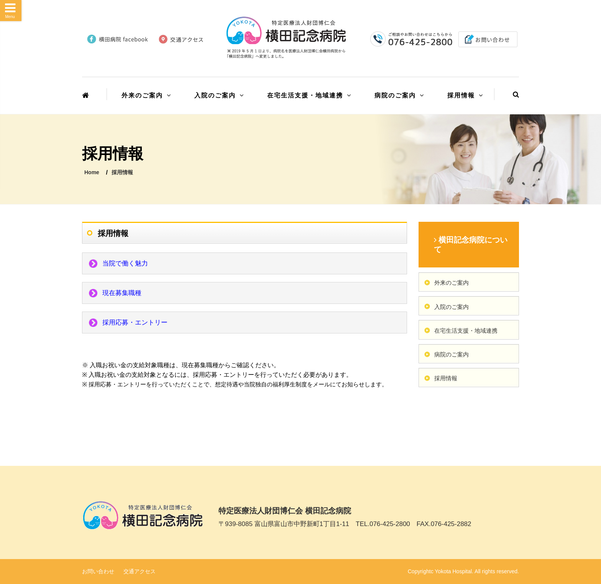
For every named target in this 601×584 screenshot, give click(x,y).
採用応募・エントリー (134, 322)
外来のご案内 (142, 95)
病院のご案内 (395, 95)
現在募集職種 (121, 293)
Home (91, 172)
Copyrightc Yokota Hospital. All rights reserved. (463, 571)
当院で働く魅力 (125, 263)
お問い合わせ (98, 571)
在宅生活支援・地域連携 (305, 95)
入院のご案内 (215, 95)
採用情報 (461, 95)
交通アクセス (139, 571)
